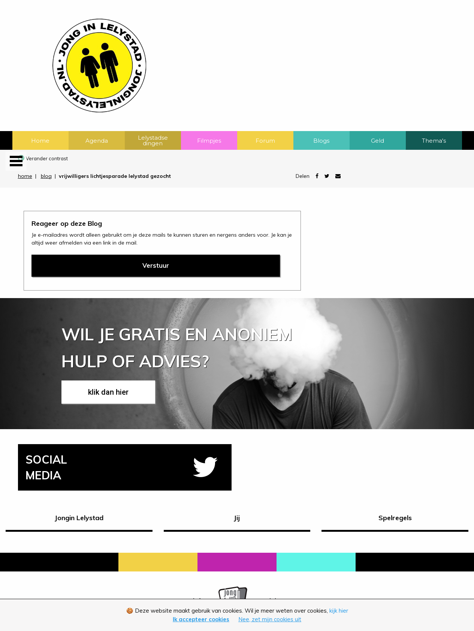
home (25, 176)
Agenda (96, 140)
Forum (265, 140)
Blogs (321, 140)
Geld (377, 140)
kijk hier (338, 610)
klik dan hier (108, 392)
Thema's (434, 140)
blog (46, 176)
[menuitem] (40, 140)
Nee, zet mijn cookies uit (269, 619)
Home (40, 140)
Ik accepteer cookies (201, 619)
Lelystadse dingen (153, 140)
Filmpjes (209, 140)
